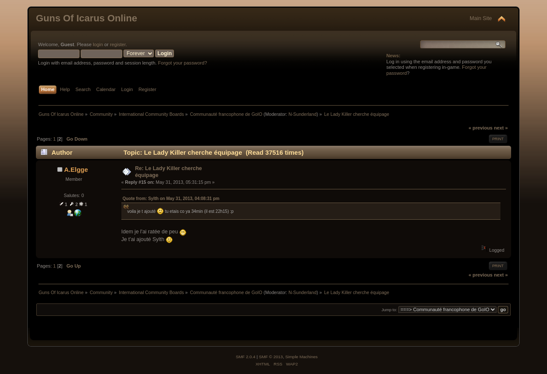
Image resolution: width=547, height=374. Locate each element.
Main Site (481, 18)
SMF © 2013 (271, 356)
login (98, 44)
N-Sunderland (302, 114)
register (118, 44)
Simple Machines (301, 356)
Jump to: (389, 309)
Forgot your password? (182, 62)
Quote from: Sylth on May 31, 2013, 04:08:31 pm (171, 198)
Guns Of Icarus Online (86, 18)
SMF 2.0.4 (246, 356)
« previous (480, 127)
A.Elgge (76, 169)
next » (501, 127)
